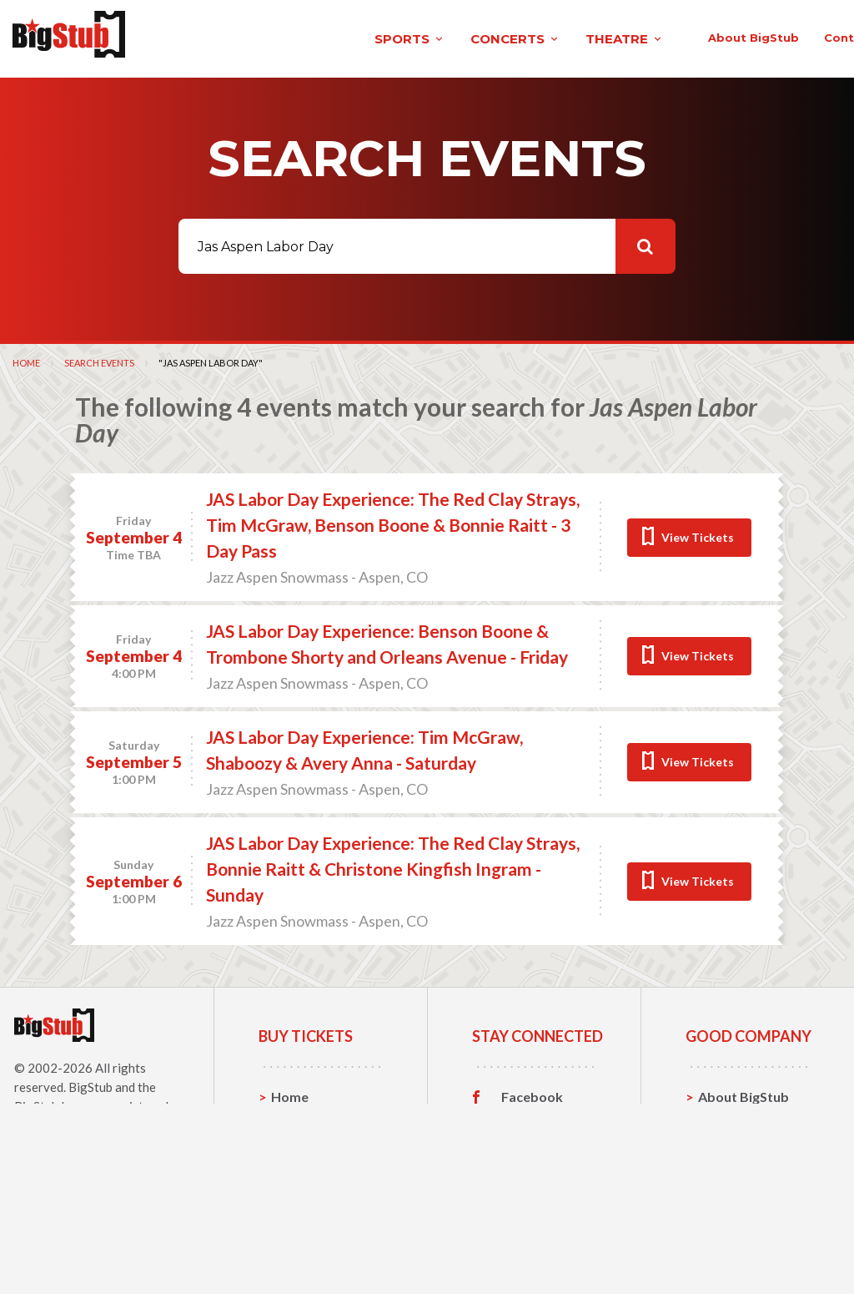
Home (26, 427)
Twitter (525, 1188)
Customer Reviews (532, 1243)
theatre (404, 36)
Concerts (300, 1213)
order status (714, 107)
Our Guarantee (745, 1239)
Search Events (99, 427)
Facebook (532, 1162)
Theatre (296, 1239)
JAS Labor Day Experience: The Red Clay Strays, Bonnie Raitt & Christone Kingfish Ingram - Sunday (393, 933)
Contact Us (733, 1187)
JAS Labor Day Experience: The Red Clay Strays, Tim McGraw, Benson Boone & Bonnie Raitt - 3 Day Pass (393, 589)
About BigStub (510, 107)
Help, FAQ (729, 1213)
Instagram (533, 1214)
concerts (295, 36)
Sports (292, 1187)
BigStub (90, 1152)
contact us (614, 107)
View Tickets (697, 602)
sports (189, 36)
